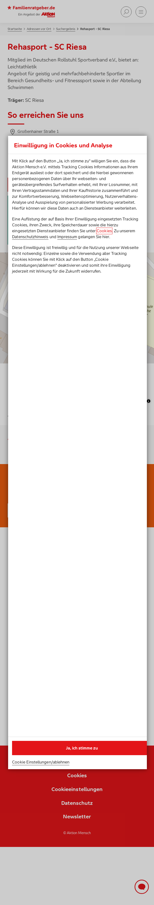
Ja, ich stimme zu (82, 748)
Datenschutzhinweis (30, 236)
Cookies (104, 231)
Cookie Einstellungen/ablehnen (40, 762)
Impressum (67, 236)
